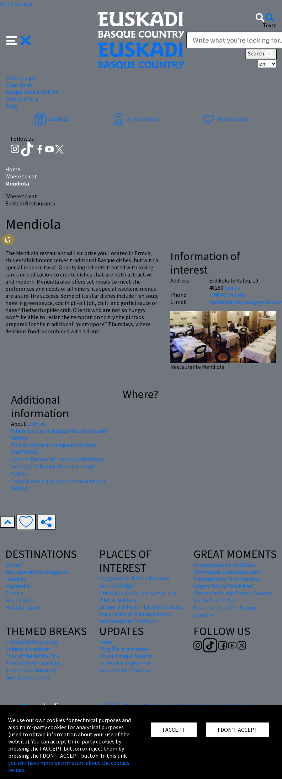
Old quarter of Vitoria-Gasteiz (135, 613)
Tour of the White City (32, 656)
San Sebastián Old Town (128, 620)
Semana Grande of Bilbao (224, 564)
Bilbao (13, 564)
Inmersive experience (125, 663)
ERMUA (36, 423)
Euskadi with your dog (31, 641)
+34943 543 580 (227, 294)
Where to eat (21, 176)
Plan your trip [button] (22, 98)
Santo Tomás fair (214, 600)
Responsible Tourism (125, 670)
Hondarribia (19, 600)
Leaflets (50, 118)
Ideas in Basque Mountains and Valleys (57, 459)
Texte (270, 25)
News (105, 641)
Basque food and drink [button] (32, 91)
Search (261, 54)
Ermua (232, 287)
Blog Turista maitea (123, 648)
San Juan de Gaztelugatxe (36, 571)
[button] (18, 39)
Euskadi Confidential (30, 670)
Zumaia (14, 593)
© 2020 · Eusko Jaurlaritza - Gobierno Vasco (156, 704)
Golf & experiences (27, 677)
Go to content (17, 3)
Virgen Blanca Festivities (223, 586)
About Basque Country (126, 656)
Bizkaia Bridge (116, 585)
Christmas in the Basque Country (233, 593)
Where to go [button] (20, 77)
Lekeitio (15, 578)
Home (12, 169)
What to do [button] (18, 84)
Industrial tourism (27, 648)
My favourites (225, 118)
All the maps (134, 118)
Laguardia (17, 586)
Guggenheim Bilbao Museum (134, 578)
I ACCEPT (174, 729)
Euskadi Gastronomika (32, 663)
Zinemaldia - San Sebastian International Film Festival (226, 575)
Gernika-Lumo (22, 607)
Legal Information (233, 704)
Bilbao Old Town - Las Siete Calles (140, 606)
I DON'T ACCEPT (238, 729)
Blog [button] (11, 105)
